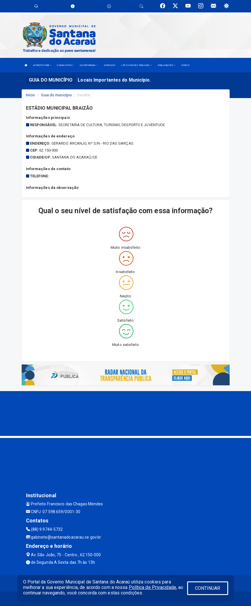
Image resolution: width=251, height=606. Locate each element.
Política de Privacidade (152, 587)
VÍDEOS (185, 65)
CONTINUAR (207, 588)
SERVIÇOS (110, 65)
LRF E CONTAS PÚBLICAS (136, 65)
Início (30, 95)
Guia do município (56, 95)
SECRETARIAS (88, 65)
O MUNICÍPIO (65, 65)
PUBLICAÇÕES (166, 65)
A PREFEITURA (42, 65)
